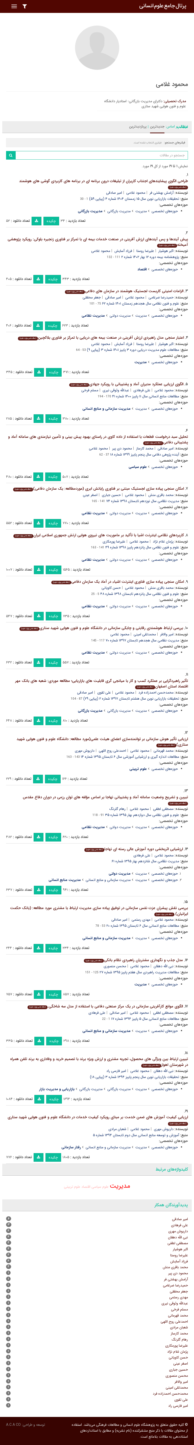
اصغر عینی (90, 495)
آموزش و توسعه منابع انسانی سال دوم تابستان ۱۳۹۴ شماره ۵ (136, 1135)
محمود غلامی (135, 193)
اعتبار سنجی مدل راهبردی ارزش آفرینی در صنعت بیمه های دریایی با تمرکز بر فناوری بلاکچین (101, 338)
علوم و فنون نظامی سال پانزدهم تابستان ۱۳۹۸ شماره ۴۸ (139, 594)
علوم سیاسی (100, 1187)
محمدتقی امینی (145, 634)
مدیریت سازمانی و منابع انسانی (108, 880)
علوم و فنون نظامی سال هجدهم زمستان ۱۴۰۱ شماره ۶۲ (140, 303)
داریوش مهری (84, 750)
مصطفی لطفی (163, 809)
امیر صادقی (114, 193)
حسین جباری (111, 495)
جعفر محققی (92, 297)
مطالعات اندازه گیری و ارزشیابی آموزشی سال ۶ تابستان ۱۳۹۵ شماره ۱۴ (130, 757)
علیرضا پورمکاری (114, 541)
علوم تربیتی (72, 1187)
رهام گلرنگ (117, 809)
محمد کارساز (144, 448)
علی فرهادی (141, 390)
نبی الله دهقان (164, 966)
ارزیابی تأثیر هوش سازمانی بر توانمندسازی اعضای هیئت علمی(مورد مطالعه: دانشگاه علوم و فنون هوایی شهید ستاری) (102, 742)
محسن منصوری (115, 966)
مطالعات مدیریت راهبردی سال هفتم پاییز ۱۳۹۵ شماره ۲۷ (139, 972)
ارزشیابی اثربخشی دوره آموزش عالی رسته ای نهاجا (133, 849)
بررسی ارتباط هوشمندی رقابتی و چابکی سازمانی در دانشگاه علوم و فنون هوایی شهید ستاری (101, 628)
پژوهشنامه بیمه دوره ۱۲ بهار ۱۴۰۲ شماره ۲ (150, 257)
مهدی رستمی (141, 919)
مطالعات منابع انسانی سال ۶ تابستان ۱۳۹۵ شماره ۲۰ (142, 926)
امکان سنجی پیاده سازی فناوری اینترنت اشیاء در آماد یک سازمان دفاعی (117, 582)
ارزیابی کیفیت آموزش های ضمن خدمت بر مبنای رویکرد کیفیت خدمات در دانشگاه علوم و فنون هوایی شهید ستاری (98, 1120)
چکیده (51, 221)
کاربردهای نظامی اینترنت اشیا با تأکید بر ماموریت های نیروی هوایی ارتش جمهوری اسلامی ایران (98, 535)
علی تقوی (104, 692)
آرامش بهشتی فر (162, 193)
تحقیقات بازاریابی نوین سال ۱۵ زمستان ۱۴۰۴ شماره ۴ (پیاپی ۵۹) (134, 199)
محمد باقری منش (161, 495)
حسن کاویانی (111, 588)
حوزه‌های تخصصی (165, 211)
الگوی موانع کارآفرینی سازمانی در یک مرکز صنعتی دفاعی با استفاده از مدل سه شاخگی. (105, 1006)
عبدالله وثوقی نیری (116, 390)
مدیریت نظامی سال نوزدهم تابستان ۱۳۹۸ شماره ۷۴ (142, 501)
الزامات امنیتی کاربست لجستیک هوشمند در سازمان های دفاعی (124, 291)
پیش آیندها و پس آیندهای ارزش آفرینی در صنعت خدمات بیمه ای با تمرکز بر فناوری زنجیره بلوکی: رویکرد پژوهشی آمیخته (98, 242)
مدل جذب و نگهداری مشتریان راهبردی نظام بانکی (133, 960)
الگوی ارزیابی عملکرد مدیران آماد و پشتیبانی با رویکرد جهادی (126, 384)
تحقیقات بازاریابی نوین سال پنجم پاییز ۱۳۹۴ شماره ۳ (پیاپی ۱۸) (134, 1077)
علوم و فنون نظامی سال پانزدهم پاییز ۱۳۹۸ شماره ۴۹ (142, 547)
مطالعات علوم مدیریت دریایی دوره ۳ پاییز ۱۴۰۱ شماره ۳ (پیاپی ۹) (133, 350)
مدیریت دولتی (120, 315)
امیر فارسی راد (116, 1071)
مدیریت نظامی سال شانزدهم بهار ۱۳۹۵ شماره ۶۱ (145, 861)
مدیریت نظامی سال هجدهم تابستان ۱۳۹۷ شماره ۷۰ (142, 640)
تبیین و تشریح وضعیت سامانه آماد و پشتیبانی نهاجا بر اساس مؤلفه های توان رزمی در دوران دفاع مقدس (105, 800)
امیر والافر (167, 634)
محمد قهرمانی (164, 750)
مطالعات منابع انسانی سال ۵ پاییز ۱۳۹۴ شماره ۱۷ (145, 1019)
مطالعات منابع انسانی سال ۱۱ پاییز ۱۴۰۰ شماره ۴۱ (145, 396)
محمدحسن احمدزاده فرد (156, 692)
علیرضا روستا (145, 251)
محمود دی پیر (122, 448)
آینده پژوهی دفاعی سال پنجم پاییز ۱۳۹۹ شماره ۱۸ (144, 454)
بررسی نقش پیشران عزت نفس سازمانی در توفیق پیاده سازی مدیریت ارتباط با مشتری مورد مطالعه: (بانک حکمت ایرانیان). (99, 911)
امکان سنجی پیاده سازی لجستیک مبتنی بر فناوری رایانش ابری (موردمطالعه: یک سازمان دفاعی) (98, 489)
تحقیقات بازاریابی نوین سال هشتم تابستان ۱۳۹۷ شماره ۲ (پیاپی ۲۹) (131, 698)
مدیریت (141, 211)
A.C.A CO (13, 1425)
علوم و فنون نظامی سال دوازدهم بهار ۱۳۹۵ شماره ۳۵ (142, 815)
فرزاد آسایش (123, 251)
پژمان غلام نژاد (163, 541)
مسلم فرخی (89, 390)
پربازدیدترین (138, 126)
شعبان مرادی (117, 1129)
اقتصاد (85, 1187)
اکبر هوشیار (166, 251)
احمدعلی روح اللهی (112, 750)
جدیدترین (157, 126)
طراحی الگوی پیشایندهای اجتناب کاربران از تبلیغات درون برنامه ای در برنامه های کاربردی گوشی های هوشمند (103, 183)
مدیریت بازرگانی (119, 211)
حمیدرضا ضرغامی (161, 297)
